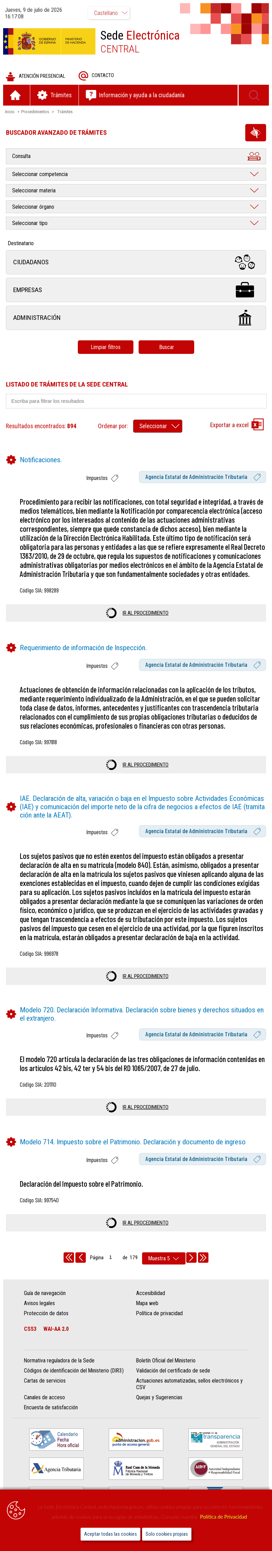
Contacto (96, 76)
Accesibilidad (150, 1293)
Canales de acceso (45, 1398)
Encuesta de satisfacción (52, 1408)
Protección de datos (47, 1313)
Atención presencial (35, 77)
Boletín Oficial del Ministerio (166, 1361)
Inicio (10, 112)
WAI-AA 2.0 (56, 1329)
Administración (136, 318)
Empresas (136, 290)
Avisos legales (40, 1303)
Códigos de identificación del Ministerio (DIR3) (74, 1371)
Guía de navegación (45, 1293)
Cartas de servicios (45, 1381)
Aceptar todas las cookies (110, 1534)
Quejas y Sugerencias (159, 1398)
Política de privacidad (159, 1313)
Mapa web (147, 1303)
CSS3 (31, 1329)
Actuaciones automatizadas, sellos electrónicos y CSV (189, 1384)
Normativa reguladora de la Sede (60, 1361)
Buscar (166, 347)
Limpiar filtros (106, 347)
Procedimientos (35, 112)
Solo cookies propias (167, 1534)
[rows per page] (164, 1259)
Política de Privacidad (223, 1517)
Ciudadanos (136, 263)
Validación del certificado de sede (173, 1371)
